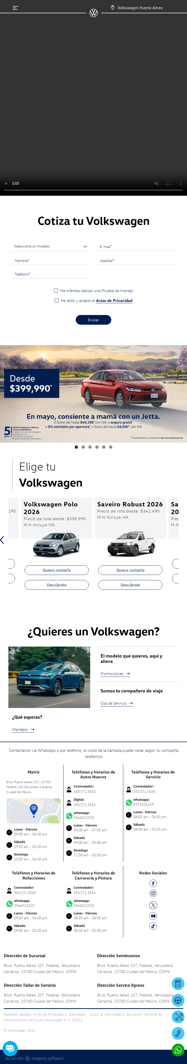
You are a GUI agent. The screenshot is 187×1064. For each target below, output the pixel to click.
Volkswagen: (78, 1014)
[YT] (153, 917)
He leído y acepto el (96, 300)
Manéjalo (23, 729)
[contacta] (33, 810)
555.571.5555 (85, 791)
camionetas (113, 1014)
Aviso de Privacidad (114, 300)
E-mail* (106, 246)
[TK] (153, 927)
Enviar (93, 319)
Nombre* (22, 260)
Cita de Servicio (117, 703)
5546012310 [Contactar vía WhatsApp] (93, 815)
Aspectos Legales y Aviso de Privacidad (34, 1014)
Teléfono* (22, 274)
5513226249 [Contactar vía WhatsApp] (153, 802)
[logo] (93, 15)
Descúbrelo (57, 584)
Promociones (115, 673)
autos (95, 1014)
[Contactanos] (108, 7)
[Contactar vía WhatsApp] (178, 1050)
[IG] (153, 894)
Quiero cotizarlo (57, 570)
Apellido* (107, 260)
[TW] (153, 904)
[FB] (153, 884)
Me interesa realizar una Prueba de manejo (96, 290)
